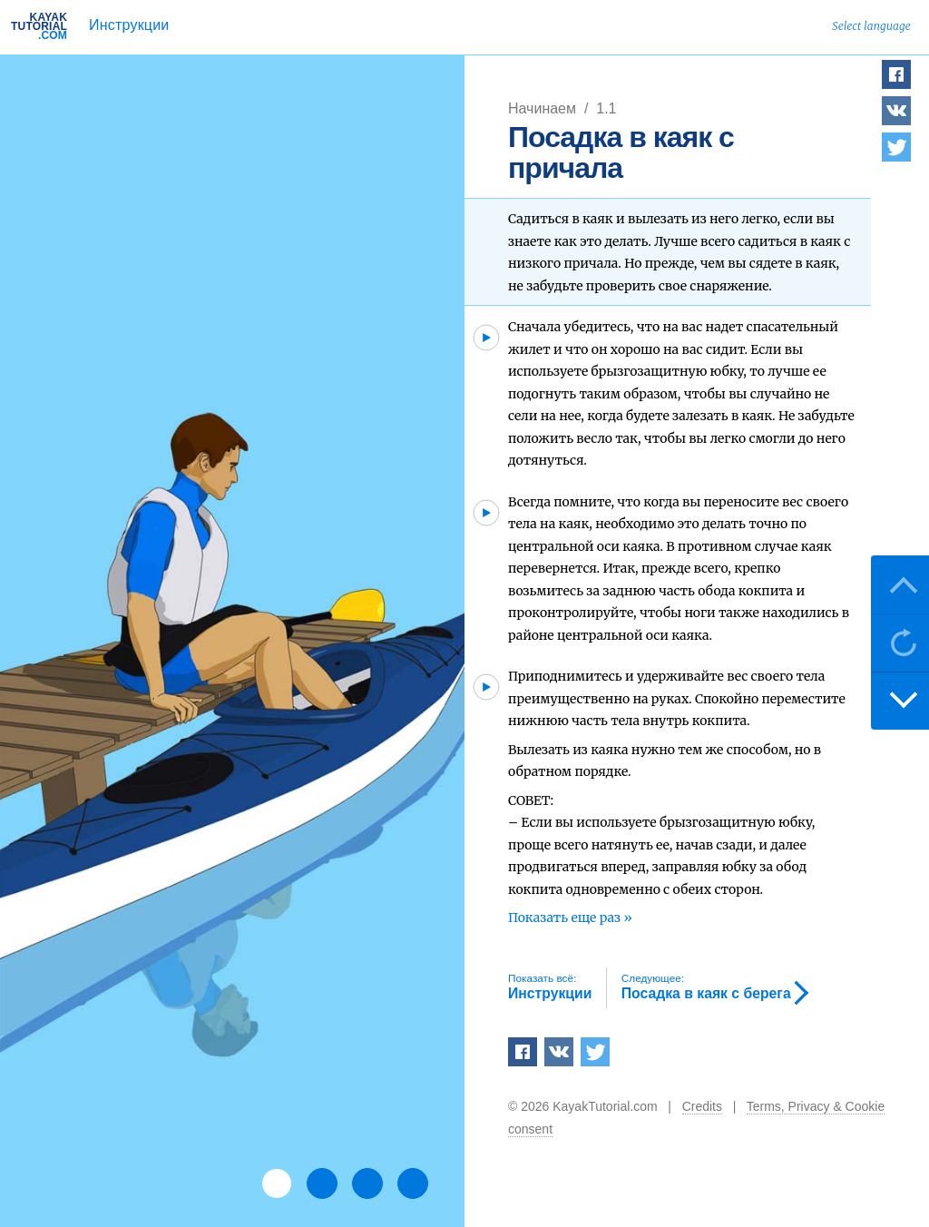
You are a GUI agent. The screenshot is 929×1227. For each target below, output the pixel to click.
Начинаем (544, 108)
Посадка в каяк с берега (706, 986)
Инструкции (129, 25)
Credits (702, 1106)
